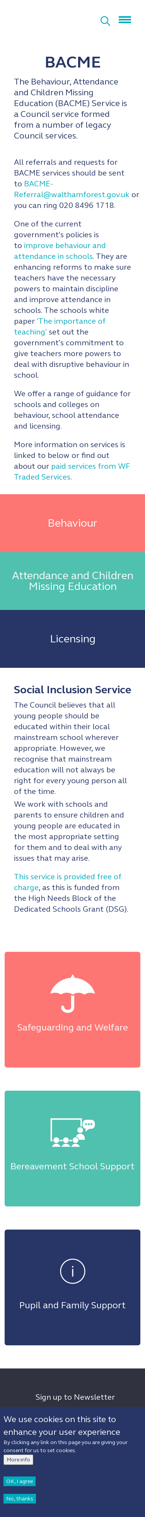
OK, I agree (19, 1484)
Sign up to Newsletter (75, 1397)
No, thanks (19, 1501)
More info (18, 1463)
